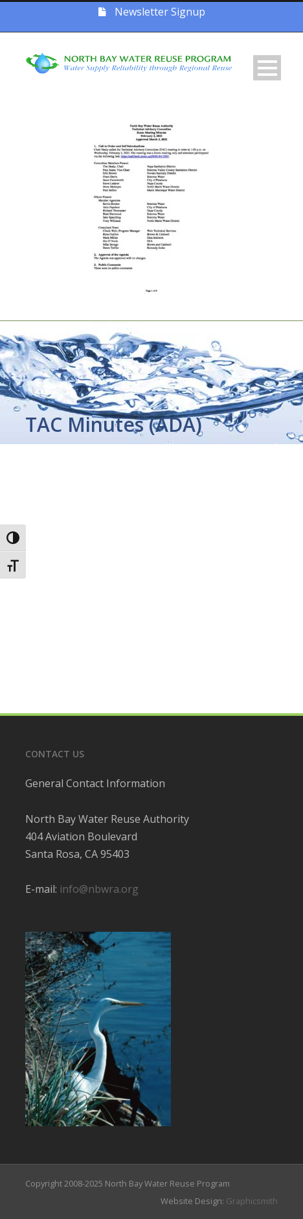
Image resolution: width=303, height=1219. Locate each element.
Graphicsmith (252, 1201)
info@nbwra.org (99, 889)
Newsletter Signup (151, 12)
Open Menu (267, 67)
